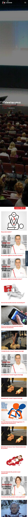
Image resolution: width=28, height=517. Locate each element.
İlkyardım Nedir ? (6, 232)
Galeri (5, 108)
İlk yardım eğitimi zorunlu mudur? (12, 255)
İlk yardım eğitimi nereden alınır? (11, 279)
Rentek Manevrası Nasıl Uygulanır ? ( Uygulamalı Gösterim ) (12, 422)
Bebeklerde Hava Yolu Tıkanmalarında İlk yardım (13, 447)
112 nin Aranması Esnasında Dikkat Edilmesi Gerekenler (12, 326)
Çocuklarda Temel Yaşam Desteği (12, 374)
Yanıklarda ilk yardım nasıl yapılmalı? (13, 497)
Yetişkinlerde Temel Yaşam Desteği (12, 351)
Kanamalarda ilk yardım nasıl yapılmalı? (10, 472)
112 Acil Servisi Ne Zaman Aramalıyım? (13, 302)
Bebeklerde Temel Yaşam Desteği (11, 398)
